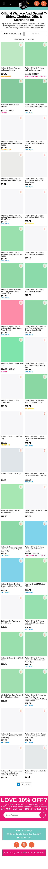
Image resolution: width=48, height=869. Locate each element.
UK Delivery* (24, 830)
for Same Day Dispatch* (24, 833)
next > (27, 784)
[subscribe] (42, 815)
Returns (24, 837)
